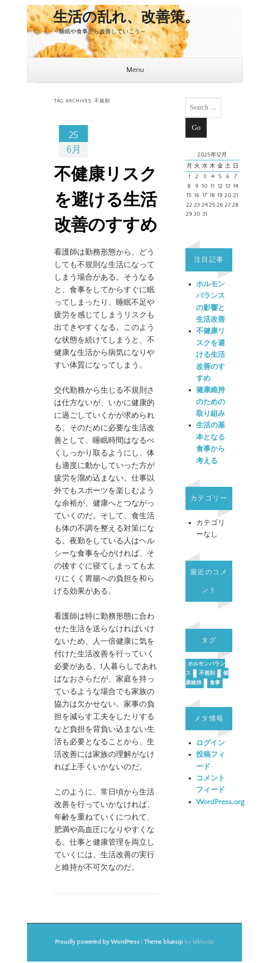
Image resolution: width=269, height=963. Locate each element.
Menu (135, 70)
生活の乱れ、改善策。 (126, 18)
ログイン (210, 743)
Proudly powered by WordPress (97, 942)
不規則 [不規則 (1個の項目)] (207, 673)
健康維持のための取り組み (210, 402)
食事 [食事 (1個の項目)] (215, 683)
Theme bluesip (163, 942)
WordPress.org (220, 802)
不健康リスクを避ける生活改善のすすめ (105, 200)
